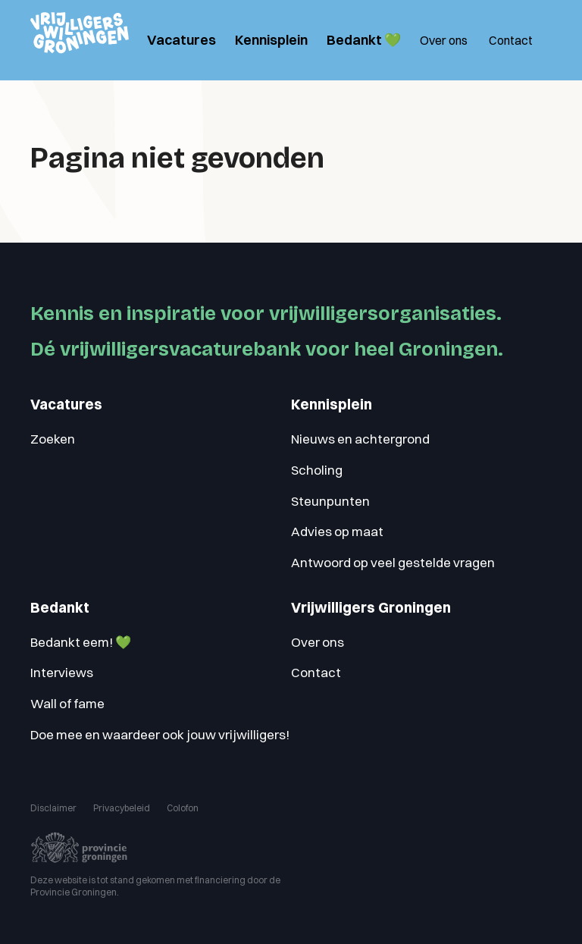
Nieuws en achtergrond (360, 439)
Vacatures (181, 40)
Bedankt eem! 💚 (80, 642)
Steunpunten (330, 501)
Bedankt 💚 (364, 40)
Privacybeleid (121, 808)
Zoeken (52, 439)
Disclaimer (53, 808)
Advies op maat (337, 531)
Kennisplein (271, 40)
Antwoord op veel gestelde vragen (393, 562)
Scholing (317, 470)
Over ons (444, 40)
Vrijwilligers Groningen (371, 607)
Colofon (183, 808)
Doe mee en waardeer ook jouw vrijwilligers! (159, 734)
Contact (511, 40)
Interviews (61, 672)
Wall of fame (67, 703)
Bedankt (59, 607)
